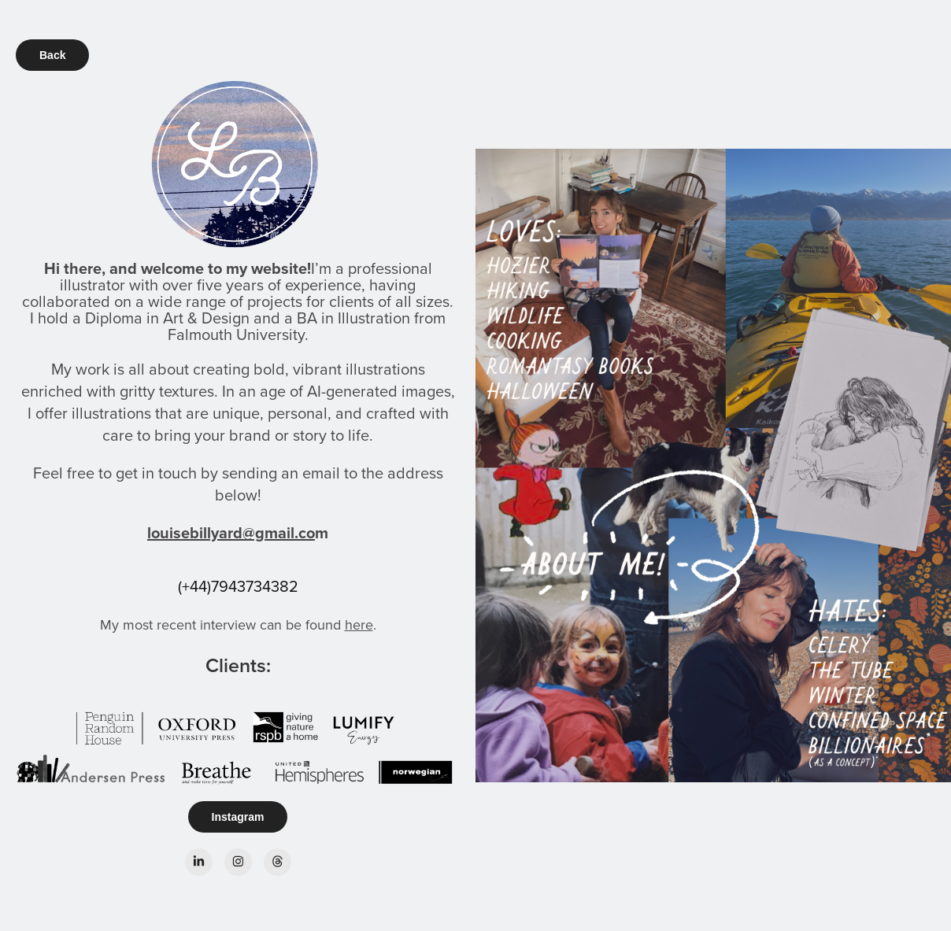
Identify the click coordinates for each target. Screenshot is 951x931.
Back (52, 55)
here (359, 624)
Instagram (238, 817)
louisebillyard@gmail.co (231, 532)
